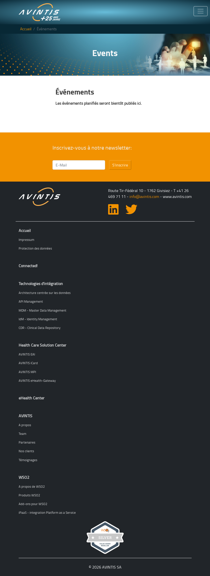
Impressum (26, 239)
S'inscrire (120, 165)
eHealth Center (31, 398)
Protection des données (35, 248)
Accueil (25, 29)
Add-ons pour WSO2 (33, 504)
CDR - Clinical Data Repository (39, 327)
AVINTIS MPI (27, 372)
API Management (31, 301)
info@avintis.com (144, 196)
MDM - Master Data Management (42, 310)
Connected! (28, 265)
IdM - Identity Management (38, 319)
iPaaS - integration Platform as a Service (47, 512)
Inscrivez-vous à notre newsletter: (92, 147)
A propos (25, 425)
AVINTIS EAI (27, 354)
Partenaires (27, 442)
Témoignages (28, 460)
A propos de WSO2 (32, 486)
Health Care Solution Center (42, 345)
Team (22, 433)
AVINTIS (25, 415)
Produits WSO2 (29, 495)
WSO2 (24, 477)
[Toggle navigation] (201, 11)
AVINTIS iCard (28, 363)
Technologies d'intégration (41, 283)
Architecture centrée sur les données (45, 292)
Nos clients (26, 451)
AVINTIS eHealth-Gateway (37, 380)
